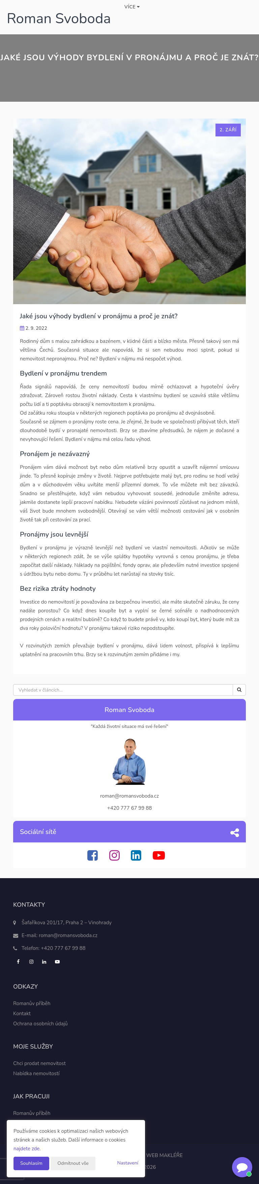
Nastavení (127, 1163)
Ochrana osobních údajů (40, 1023)
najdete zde (26, 1148)
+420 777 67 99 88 (63, 948)
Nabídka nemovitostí (36, 1073)
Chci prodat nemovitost (39, 1063)
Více (132, 7)
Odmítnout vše (72, 1163)
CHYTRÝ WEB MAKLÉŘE (154, 1155)
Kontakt (22, 1013)
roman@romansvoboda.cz (68, 935)
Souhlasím (31, 1163)
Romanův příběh (32, 1003)
